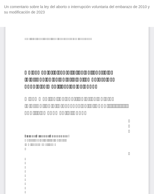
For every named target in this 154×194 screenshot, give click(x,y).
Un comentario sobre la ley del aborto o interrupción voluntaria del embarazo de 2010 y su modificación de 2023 (77, 9)
